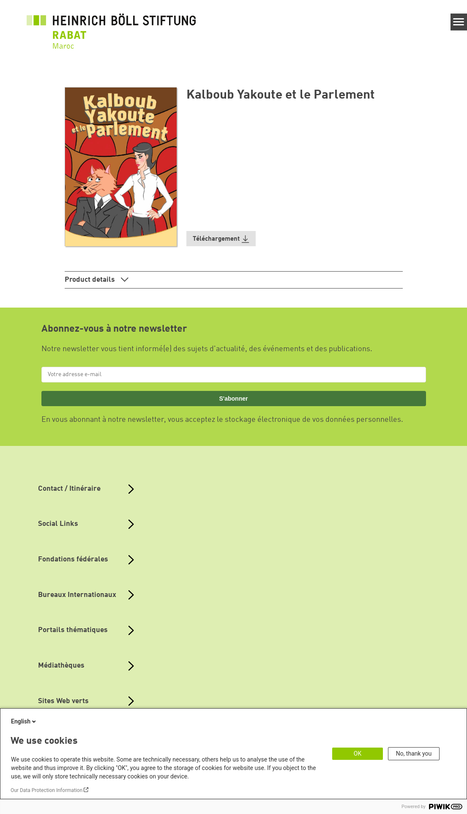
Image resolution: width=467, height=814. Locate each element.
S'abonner (233, 398)
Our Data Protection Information (46, 790)
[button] (221, 239)
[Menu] (459, 22)
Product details (91, 279)
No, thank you (414, 753)
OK (357, 753)
